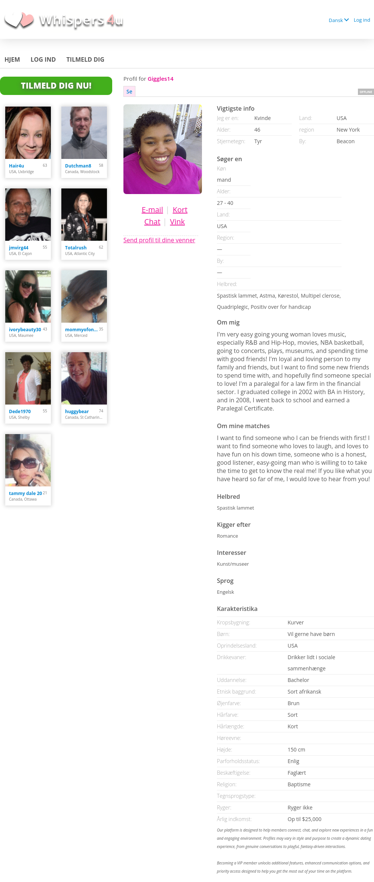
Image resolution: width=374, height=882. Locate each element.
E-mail (152, 210)
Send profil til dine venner (159, 240)
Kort (180, 210)
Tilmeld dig (85, 59)
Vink (177, 221)
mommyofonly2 (82, 329)
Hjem (12, 59)
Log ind (362, 19)
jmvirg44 (18, 248)
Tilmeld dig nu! (56, 85)
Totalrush (76, 248)
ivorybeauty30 (25, 329)
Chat (152, 221)
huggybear (77, 411)
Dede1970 (20, 411)
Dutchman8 (78, 166)
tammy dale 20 (25, 493)
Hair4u (16, 166)
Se (129, 91)
